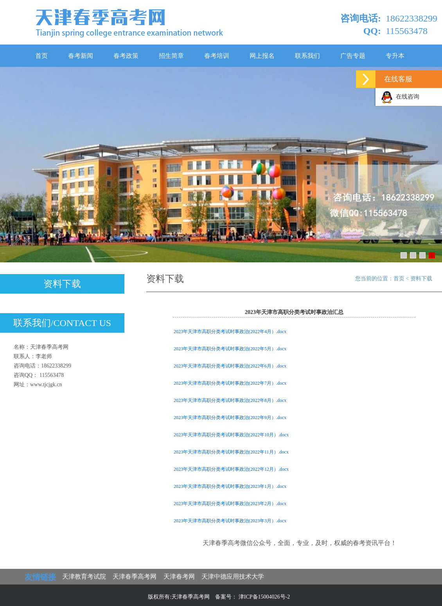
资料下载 (62, 284)
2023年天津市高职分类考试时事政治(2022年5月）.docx (230, 348)
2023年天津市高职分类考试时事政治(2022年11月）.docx (231, 452)
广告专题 (352, 55)
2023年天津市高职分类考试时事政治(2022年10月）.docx (231, 434)
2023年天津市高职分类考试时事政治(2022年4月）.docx (230, 331)
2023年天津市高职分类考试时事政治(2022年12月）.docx (231, 469)
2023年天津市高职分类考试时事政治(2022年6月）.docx (230, 366)
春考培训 (216, 55)
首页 (41, 55)
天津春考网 (179, 576)
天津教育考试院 (84, 576)
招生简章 (171, 55)
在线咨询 (400, 96)
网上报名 (262, 55)
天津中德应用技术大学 (232, 576)
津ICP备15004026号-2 (264, 597)
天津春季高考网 (134, 576)
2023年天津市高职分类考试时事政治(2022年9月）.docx (230, 417)
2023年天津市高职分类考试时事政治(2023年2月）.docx (230, 503)
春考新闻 (80, 55)
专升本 (395, 55)
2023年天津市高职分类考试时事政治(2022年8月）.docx (230, 400)
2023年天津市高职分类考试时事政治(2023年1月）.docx (230, 486)
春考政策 (125, 55)
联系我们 (307, 55)
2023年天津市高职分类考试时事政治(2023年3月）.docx (230, 521)
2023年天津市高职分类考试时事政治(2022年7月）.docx (230, 383)
